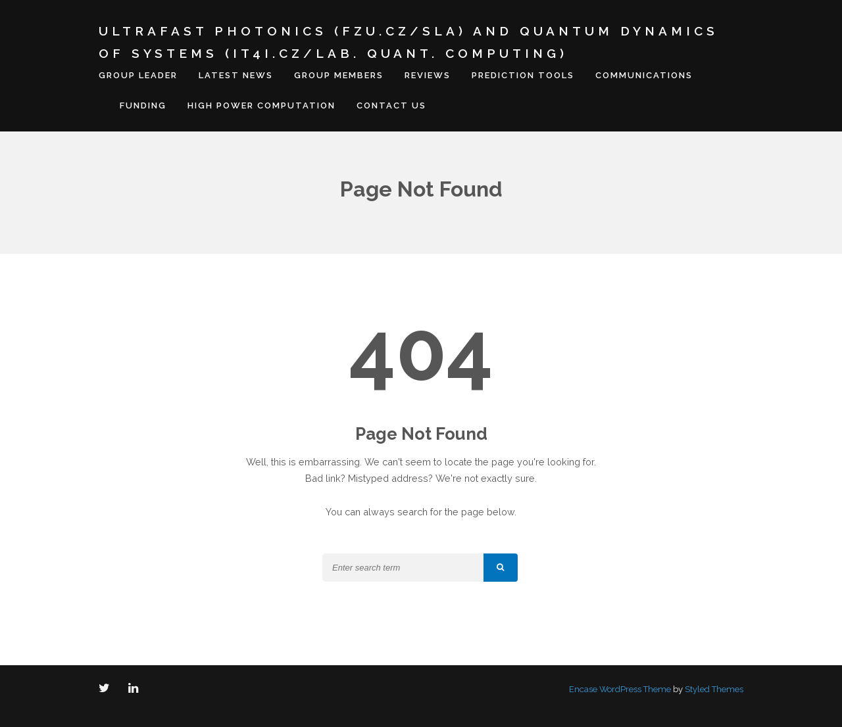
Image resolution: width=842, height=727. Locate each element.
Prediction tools (523, 75)
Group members (339, 75)
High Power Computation (261, 105)
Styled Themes (714, 689)
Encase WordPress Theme (620, 689)
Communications (644, 75)
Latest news (236, 75)
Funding (143, 105)
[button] (500, 567)
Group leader (138, 75)
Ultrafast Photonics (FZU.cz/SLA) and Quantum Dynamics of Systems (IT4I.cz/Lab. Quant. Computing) (408, 42)
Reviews (428, 75)
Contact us (391, 105)
